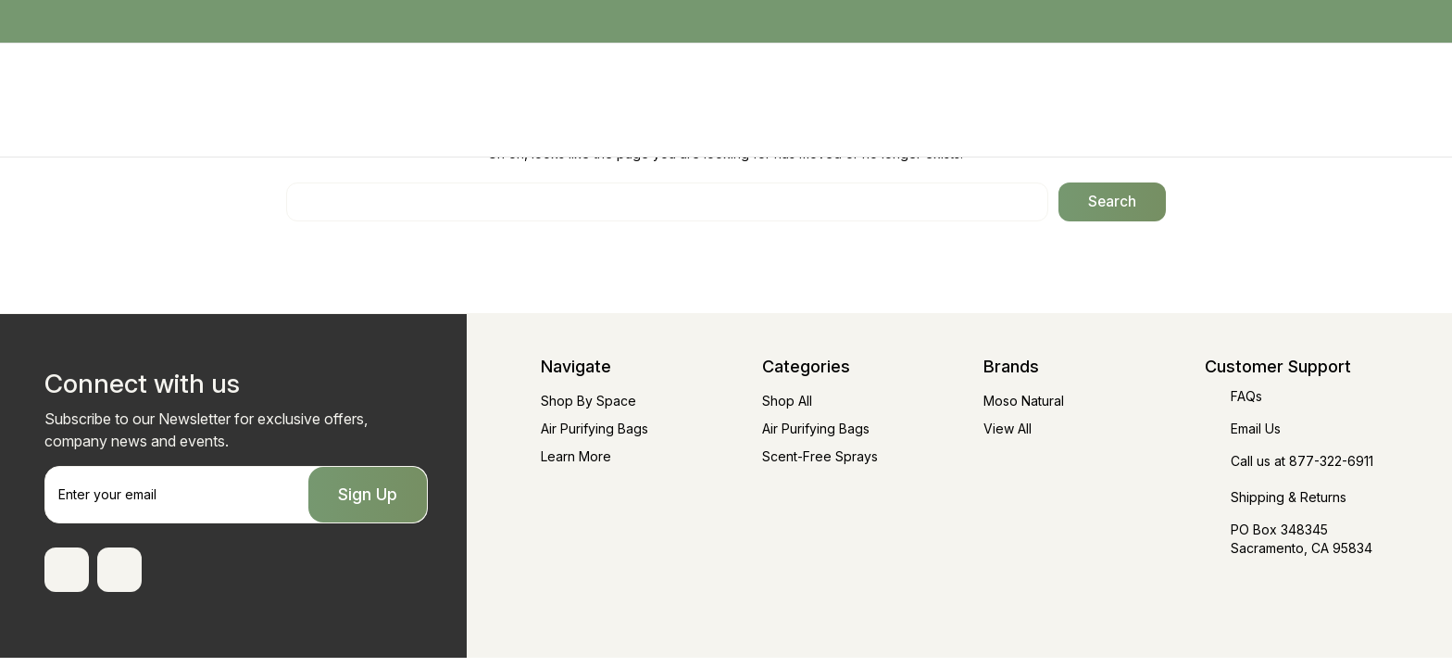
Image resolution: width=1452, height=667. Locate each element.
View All (1007, 428)
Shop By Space (588, 401)
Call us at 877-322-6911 (1302, 461)
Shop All (787, 401)
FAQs (1246, 396)
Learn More (576, 456)
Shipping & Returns (1288, 497)
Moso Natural (1023, 401)
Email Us (1256, 428)
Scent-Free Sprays (820, 456)
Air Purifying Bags (594, 428)
